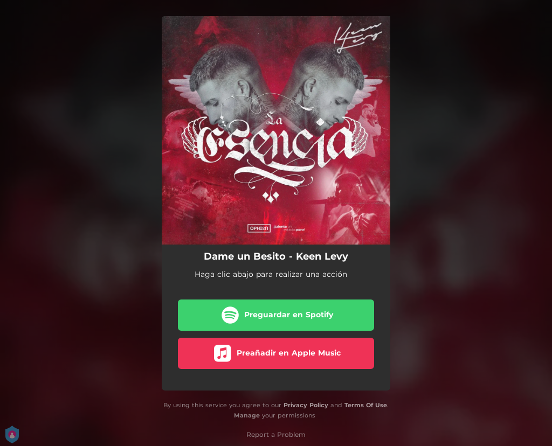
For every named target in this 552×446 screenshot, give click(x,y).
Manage (247, 415)
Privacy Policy (306, 405)
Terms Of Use (365, 405)
